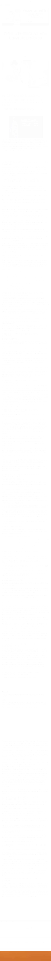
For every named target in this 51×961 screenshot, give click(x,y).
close (1, 0)
